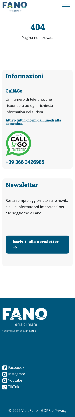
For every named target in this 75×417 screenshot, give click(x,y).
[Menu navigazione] (66, 7)
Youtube (12, 380)
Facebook (13, 367)
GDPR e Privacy (54, 410)
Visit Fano (29, 410)
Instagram (13, 373)
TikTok (10, 386)
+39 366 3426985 (25, 161)
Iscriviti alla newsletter (36, 244)
